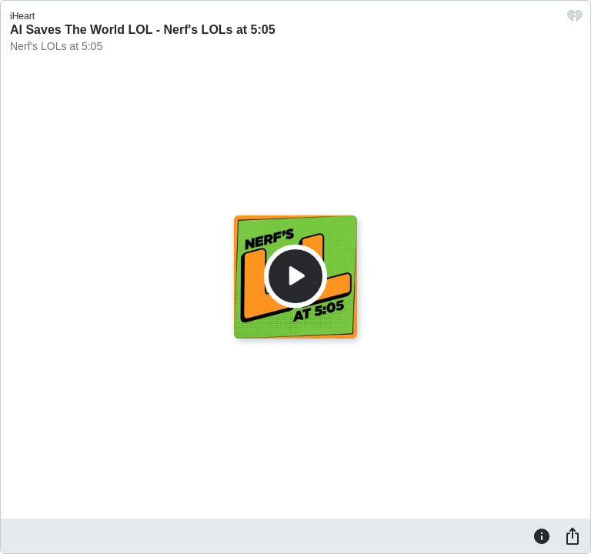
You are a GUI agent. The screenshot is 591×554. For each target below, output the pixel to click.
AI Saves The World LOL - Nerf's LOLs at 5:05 (142, 29)
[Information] (541, 535)
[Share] (572, 535)
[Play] (295, 276)
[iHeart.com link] (575, 19)
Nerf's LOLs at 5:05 (56, 46)
